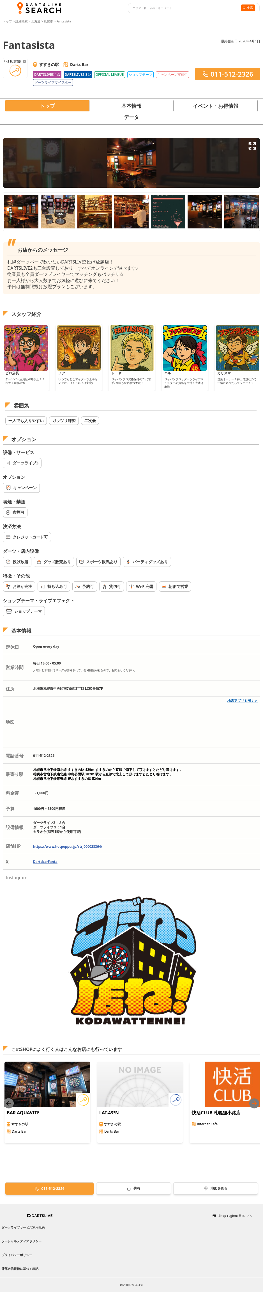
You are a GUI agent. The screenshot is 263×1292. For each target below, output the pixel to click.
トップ (8, 21)
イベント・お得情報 (215, 105)
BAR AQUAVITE (23, 1113)
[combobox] (184, 8)
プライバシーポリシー (16, 1255)
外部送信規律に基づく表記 (19, 1268)
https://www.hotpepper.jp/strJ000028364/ (67, 846)
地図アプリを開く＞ (242, 700)
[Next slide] (254, 1103)
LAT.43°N (109, 1113)
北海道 (35, 21)
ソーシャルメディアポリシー (21, 1241)
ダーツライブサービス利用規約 (23, 1227)
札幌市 (48, 21)
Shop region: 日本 (231, 1215)
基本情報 (131, 105)
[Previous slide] (8, 1103)
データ (131, 117)
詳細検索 (22, 21)
